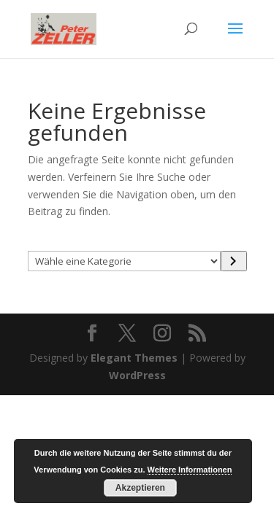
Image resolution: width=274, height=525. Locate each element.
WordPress (137, 375)
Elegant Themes (134, 358)
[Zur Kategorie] (234, 261)
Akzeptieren (140, 488)
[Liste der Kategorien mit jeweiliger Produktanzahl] (124, 261)
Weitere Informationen (190, 469)
